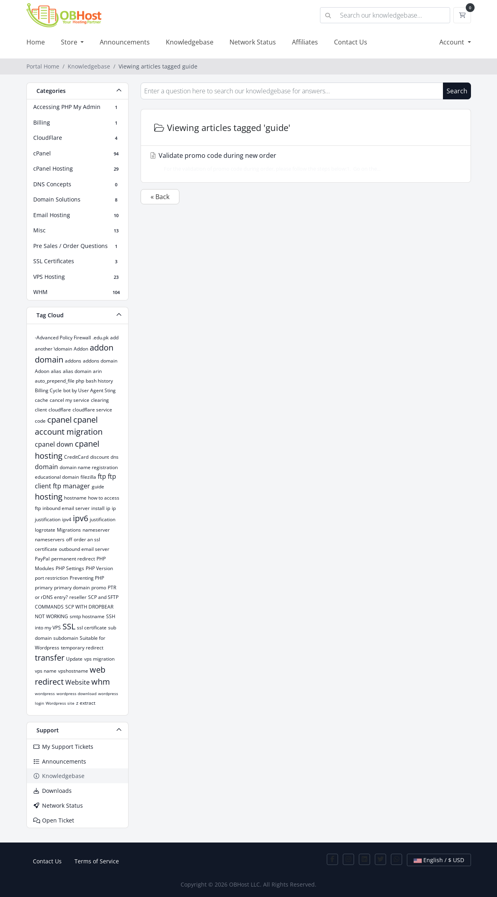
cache (41, 400)
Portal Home (42, 66)
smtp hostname (87, 616)
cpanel (59, 419)
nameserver (96, 529)
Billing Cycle (48, 390)
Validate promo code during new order (303, 162)
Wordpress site (60, 703)
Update (74, 658)
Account (452, 42)
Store (70, 42)
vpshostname (73, 670)
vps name (45, 670)
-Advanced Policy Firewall (63, 337)
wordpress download (76, 693)
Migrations (69, 529)
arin (97, 371)
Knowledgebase (189, 42)
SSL (68, 626)
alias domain (77, 371)
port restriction (51, 577)
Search (457, 91)
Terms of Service (96, 861)
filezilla (88, 477)
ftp (102, 476)
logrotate (45, 529)
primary (43, 587)
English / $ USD (439, 860)
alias (56, 371)
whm (100, 681)
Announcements (125, 42)
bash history (99, 380)
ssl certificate (92, 627)
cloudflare (59, 409)
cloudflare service (92, 409)
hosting (48, 496)
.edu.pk (101, 337)
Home (35, 42)
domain (46, 466)
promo (98, 587)
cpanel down (54, 444)
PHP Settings (70, 568)
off (69, 539)
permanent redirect (73, 558)
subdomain (65, 638)
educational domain (57, 477)
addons (73, 360)
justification (102, 519)
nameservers (49, 539)
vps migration (99, 658)
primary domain (72, 587)
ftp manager (71, 486)
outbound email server (84, 549)
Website (77, 682)
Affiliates (305, 42)
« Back (160, 196)
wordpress (45, 693)
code (40, 420)
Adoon (42, 371)
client (41, 409)
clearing (100, 400)
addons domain (100, 360)
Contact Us (350, 42)
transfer (49, 657)
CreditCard (76, 457)
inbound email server (66, 508)
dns (115, 457)
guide (98, 486)
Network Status (252, 42)
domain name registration (89, 467)
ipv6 (80, 518)
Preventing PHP (87, 577)
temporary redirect (82, 647)
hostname (75, 497)
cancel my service (69, 400)
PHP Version (99, 568)
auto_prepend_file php (59, 380)
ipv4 (66, 519)
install (98, 508)
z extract (85, 702)
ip (108, 508)
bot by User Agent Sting (89, 390)
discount (99, 457)
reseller (78, 597)
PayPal (42, 558)
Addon (81, 348)
